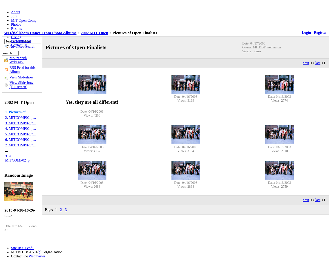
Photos (16, 24)
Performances (21, 41)
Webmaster (37, 256)
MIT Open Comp (24, 20)
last (317, 63)
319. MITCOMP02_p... (18, 158)
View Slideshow (21, 77)
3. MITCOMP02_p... (20, 123)
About (15, 12)
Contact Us (19, 45)
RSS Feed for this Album (22, 70)
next (306, 63)
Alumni (16, 33)
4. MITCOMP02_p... (20, 129)
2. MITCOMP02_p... (20, 118)
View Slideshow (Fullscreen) (21, 85)
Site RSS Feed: (22, 248)
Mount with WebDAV (18, 60)
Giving (16, 37)
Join (14, 16)
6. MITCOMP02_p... (20, 140)
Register (320, 32)
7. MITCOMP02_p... (20, 145)
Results (16, 29)
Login (306, 32)
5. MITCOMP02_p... (20, 134)
